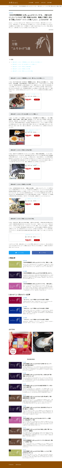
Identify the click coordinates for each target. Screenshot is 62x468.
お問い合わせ (18, 464)
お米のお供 (43, 2)
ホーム (10, 6)
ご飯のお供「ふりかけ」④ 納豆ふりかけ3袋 (21, 68)
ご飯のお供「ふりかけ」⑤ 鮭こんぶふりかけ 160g (22, 71)
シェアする (42, 252)
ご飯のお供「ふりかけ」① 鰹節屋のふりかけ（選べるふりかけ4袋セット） (27, 62)
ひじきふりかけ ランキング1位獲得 (31, 164)
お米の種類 (31, 2)
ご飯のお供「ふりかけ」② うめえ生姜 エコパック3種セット (24, 64)
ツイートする (19, 252)
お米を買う (37, 2)
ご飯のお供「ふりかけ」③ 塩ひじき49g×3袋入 (21, 66)
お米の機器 (49, 2)
